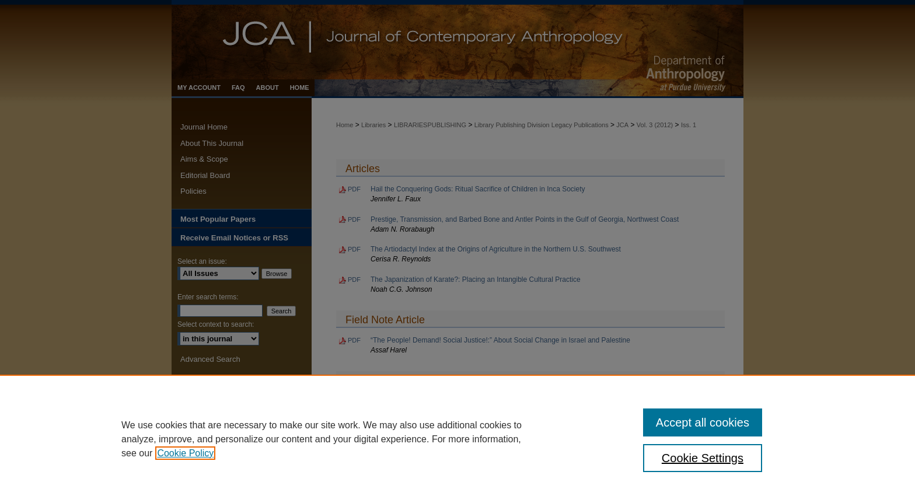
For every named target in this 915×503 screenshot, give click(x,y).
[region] (457, 439)
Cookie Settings (702, 458)
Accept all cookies (702, 422)
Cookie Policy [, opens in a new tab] (185, 453)
